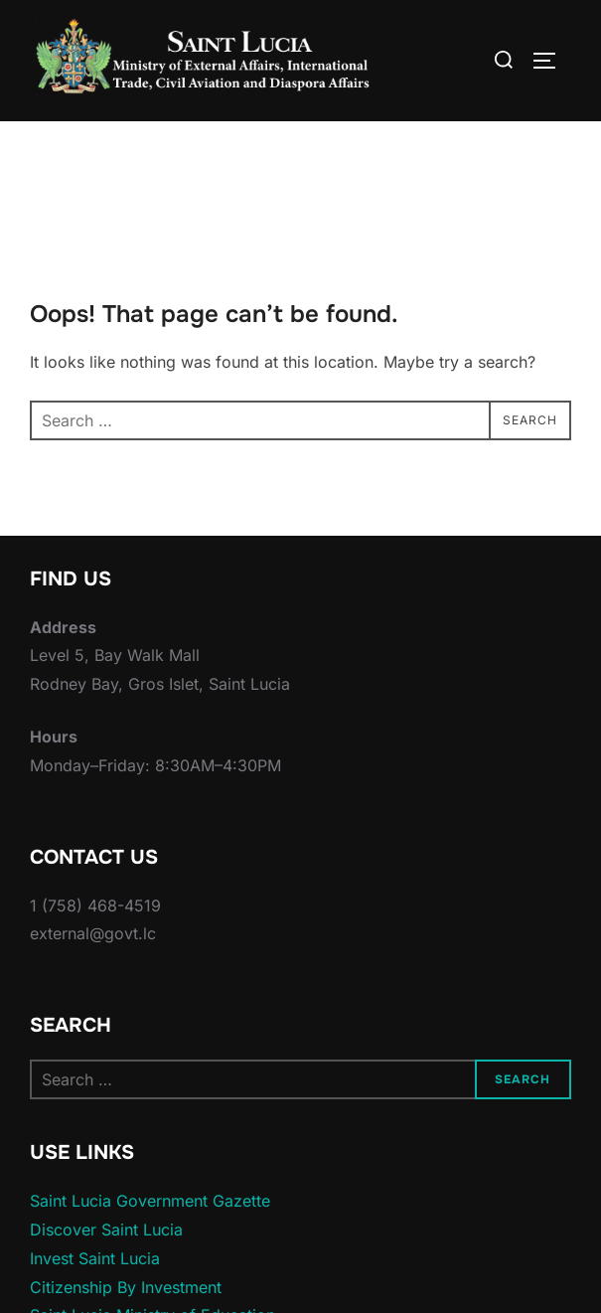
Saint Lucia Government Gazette (150, 1240)
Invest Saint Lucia (95, 1297)
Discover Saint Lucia (106, 1269)
